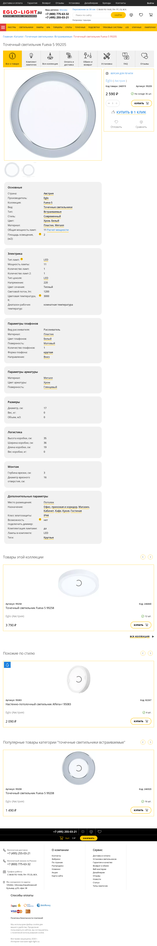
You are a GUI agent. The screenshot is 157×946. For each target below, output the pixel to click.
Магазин (84, 507)
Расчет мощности (58, 230)
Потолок (49, 502)
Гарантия (32, 3)
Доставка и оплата (13, 3)
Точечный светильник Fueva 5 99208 (30, 793)
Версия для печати (122, 73)
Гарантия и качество (102, 862)
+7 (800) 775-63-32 (57, 14)
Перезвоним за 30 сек (83, 9)
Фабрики (56, 859)
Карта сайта (57, 875)
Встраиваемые (63, 36)
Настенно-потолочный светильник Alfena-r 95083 (38, 704)
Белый (55, 220)
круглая (48, 352)
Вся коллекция (142, 636)
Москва (63, 10)
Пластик (49, 225)
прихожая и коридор (64, 507)
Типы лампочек (100, 885)
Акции (55, 872)
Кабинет (49, 511)
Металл (59, 225)
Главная (8, 36)
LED (46, 259)
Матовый (49, 343)
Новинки (56, 869)
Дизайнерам (91, 3)
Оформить (88, 838)
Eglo (46, 198)
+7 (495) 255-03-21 (57, 17)
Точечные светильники (39, 36)
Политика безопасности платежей (27, 918)
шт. (65, 838)
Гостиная (76, 511)
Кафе (58, 511)
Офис (47, 507)
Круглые (49, 537)
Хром (47, 220)
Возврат (46, 3)
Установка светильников (104, 859)
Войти (150, 3)
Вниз (47, 357)
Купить (141, 103)
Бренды (107, 3)
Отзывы (60, 3)
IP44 (46, 515)
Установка (74, 3)
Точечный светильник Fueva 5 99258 (30, 608)
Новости (97, 879)
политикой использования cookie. (28, 932)
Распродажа (57, 865)
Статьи (96, 882)
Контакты (121, 3)
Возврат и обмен (101, 865)
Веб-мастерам (99, 869)
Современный (52, 216)
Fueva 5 (48, 202)
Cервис (98, 850)
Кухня (65, 511)
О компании (60, 850)
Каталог (3, 27)
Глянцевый (50, 387)
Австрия (49, 193)
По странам (57, 862)
